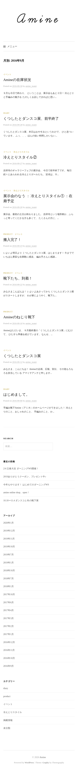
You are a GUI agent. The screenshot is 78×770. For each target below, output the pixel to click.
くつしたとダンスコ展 (22, 356)
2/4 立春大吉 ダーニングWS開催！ (21, 468)
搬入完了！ (12, 240)
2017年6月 (8, 602)
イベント (7, 74)
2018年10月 (9, 570)
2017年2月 (8, 626)
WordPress (29, 762)
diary (6, 113)
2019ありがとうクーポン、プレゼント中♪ (24, 476)
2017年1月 (8, 634)
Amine (42, 757)
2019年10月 (9, 546)
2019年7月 (8, 554)
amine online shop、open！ (16, 492)
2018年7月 (8, 578)
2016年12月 (9, 642)
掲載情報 (8, 720)
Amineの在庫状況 (17, 80)
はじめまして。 (16, 395)
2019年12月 (9, 530)
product (8, 234)
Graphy (45, 762)
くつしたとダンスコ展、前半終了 (31, 119)
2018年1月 (8, 586)
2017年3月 (8, 618)
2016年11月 (9, 650)
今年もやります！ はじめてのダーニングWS (26, 484)
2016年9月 (8, 666)
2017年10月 (9, 594)
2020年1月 (8, 523)
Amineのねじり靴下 (19, 317)
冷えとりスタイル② (20, 157)
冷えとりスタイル (21, 152)
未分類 (6, 728)
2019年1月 (8, 562)
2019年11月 (9, 538)
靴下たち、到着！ (17, 278)
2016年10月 (9, 658)
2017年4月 (8, 610)
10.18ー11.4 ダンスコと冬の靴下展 (21, 500)
